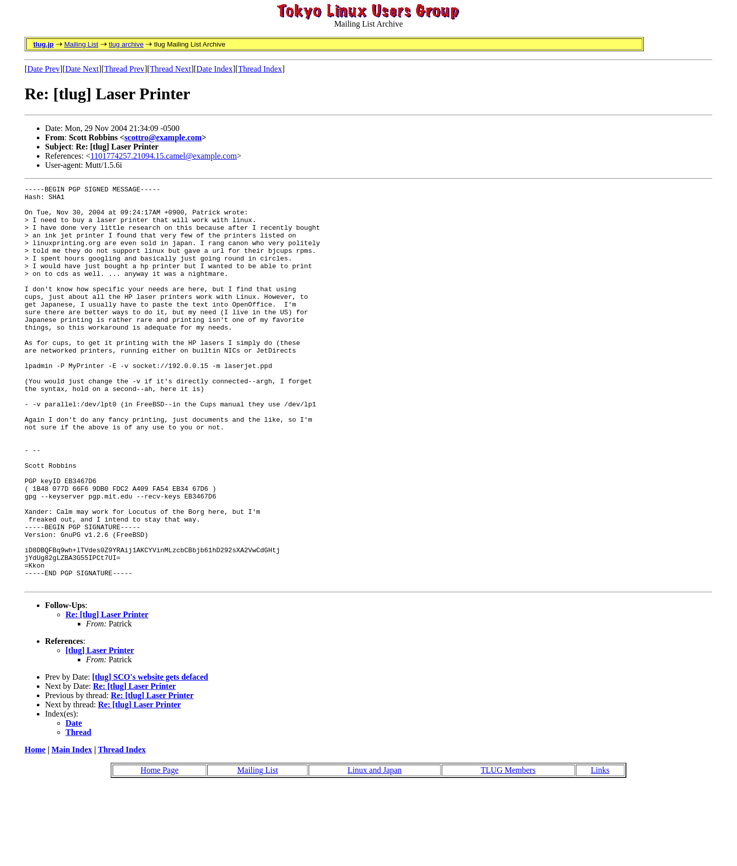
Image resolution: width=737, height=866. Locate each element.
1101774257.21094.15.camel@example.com (164, 155)
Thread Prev (124, 68)
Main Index (71, 829)
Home (35, 829)
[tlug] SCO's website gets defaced (150, 756)
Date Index (215, 68)
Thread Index (260, 68)
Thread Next (170, 68)
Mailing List (81, 44)
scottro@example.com (163, 137)
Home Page (160, 850)
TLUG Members (508, 850)
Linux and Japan (375, 850)
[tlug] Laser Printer (100, 730)
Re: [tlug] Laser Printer (107, 694)
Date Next (82, 68)
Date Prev (43, 68)
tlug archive (126, 44)
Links (600, 850)
